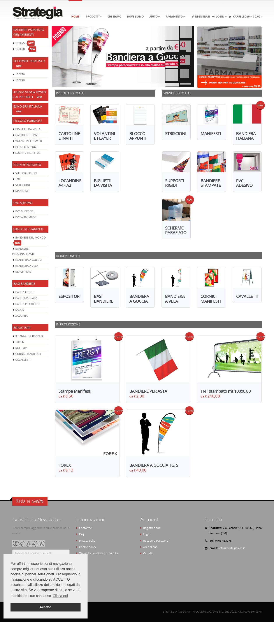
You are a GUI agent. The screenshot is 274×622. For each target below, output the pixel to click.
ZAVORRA (21, 316)
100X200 (25, 49)
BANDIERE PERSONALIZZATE (23, 251)
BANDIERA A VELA (26, 266)
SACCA (19, 310)
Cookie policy (87, 547)
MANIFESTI (22, 191)
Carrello (148, 553)
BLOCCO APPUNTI (27, 147)
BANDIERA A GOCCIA (28, 260)
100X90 (20, 80)
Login (146, 534)
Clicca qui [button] (60, 596)
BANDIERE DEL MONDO (30, 241)
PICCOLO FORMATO (27, 120)
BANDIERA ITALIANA (27, 109)
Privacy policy (88, 540)
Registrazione (151, 528)
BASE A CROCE (24, 292)
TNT (17, 179)
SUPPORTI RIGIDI (26, 173)
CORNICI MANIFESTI (28, 354)
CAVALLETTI (22, 360)
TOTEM (20, 342)
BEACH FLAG (23, 272)
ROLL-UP (21, 348)
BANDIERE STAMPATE (28, 229)
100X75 (25, 43)
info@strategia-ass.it (232, 548)
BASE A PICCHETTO (27, 304)
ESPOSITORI (21, 327)
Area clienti (150, 547)
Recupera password (156, 540)
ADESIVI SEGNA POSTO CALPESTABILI (29, 95)
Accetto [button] (45, 607)
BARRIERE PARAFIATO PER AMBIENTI (28, 32)
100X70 (20, 74)
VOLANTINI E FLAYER (28, 141)
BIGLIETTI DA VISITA (27, 129)
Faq (81, 534)
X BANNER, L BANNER (29, 336)
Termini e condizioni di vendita (98, 553)
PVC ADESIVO (22, 203)
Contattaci (85, 528)
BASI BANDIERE (24, 283)
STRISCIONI (22, 185)
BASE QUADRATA (26, 298)
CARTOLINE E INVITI (27, 135)
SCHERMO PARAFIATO (29, 63)
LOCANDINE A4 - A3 (27, 153)
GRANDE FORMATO (27, 165)
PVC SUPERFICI (24, 211)
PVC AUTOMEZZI (25, 217)
